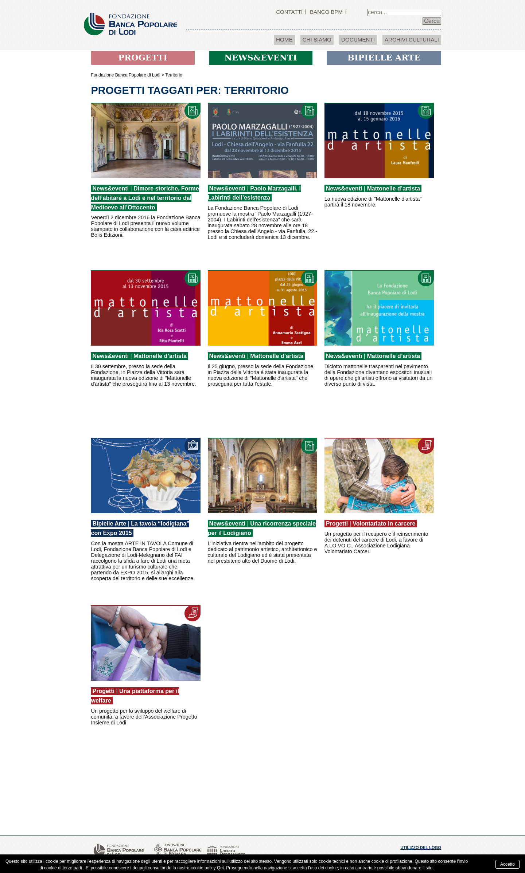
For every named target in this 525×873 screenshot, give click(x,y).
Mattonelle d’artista (393, 188)
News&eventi (110, 188)
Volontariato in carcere (384, 523)
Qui (220, 867)
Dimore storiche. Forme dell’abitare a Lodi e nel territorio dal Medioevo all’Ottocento (145, 197)
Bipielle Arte (109, 523)
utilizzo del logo (420, 847)
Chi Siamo (317, 39)
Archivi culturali (412, 39)
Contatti (289, 12)
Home (284, 39)
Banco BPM (326, 12)
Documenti (358, 39)
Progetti (337, 523)
